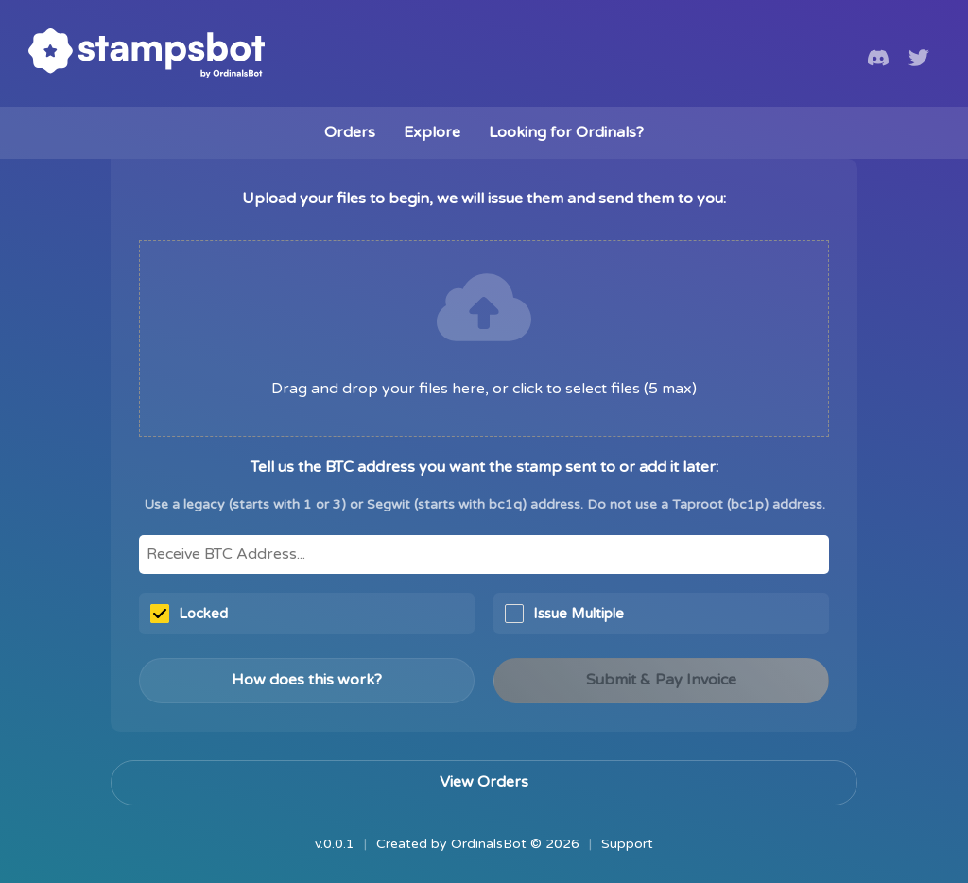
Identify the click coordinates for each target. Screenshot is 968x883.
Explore (432, 132)
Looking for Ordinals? (566, 132)
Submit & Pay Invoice (661, 679)
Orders (349, 132)
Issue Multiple (564, 613)
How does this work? (307, 679)
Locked (189, 613)
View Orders (484, 781)
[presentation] (484, 338)
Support (627, 844)
